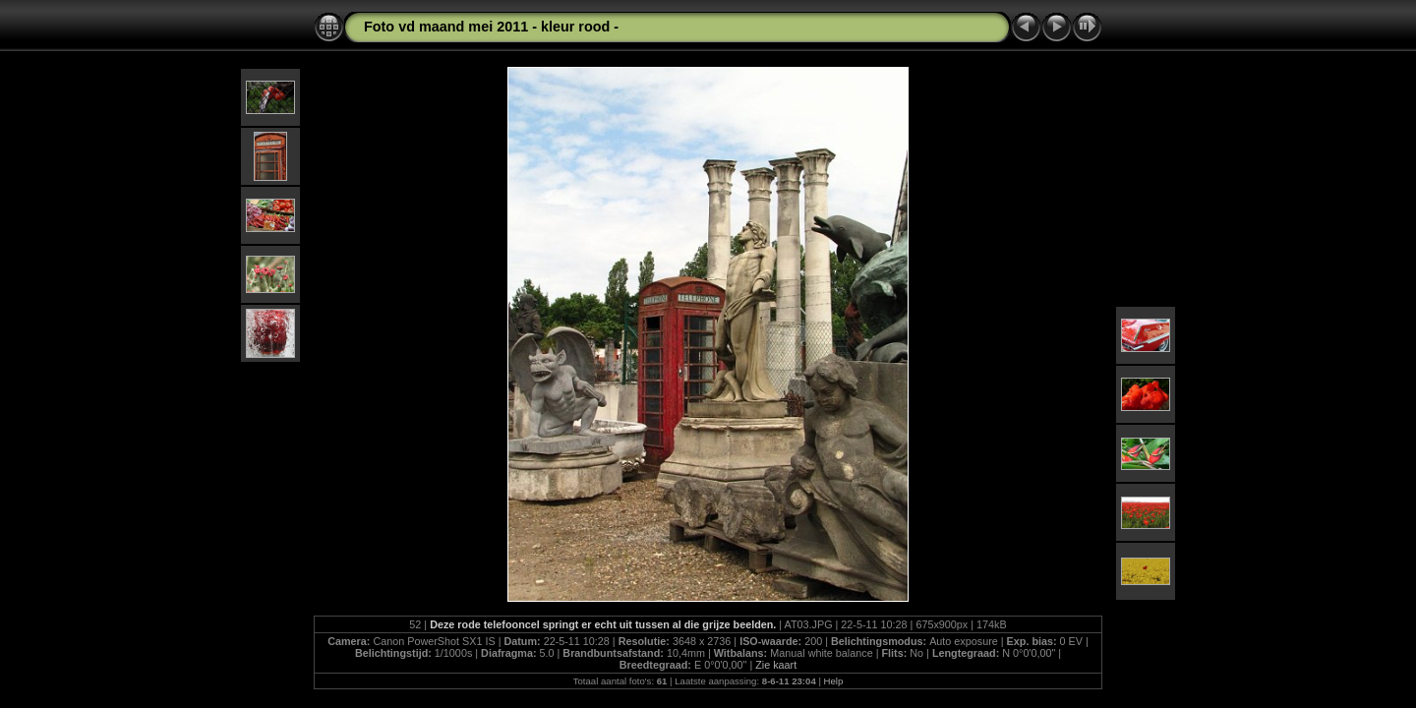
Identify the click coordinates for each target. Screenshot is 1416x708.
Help (834, 681)
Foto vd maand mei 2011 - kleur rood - (491, 26)
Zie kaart (775, 665)
